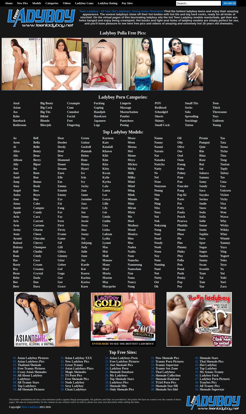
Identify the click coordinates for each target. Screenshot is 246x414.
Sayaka (204, 195)
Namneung (135, 264)
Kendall (107, 147)
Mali (105, 256)
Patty (180, 208)
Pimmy (182, 247)
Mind (131, 186)
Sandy (203, 186)
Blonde (44, 120)
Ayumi (17, 238)
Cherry (38, 243)
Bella (36, 142)
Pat (179, 203)
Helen (85, 155)
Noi (156, 216)
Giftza (62, 251)
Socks (188, 107)
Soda (202, 212)
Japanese (100, 120)
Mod (131, 221)
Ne (156, 173)
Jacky (85, 186)
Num (157, 260)
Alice (16, 151)
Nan (130, 273)
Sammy (204, 177)
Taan (202, 273)
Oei (156, 282)
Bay (15, 269)
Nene (157, 181)
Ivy (83, 181)
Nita (157, 208)
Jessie (84, 221)
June (84, 256)
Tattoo (189, 125)
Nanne (158, 138)
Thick (216, 107)
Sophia (203, 234)
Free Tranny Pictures (31, 368)
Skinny (159, 120)
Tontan (224, 164)
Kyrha (106, 181)
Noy (156, 256)
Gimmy (62, 256)
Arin (16, 216)
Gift (60, 247)
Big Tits (45, 112)
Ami (16, 173)
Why (223, 221)
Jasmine (86, 199)
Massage (125, 107)
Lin (104, 212)
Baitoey (18, 247)
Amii (16, 177)
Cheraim (39, 238)
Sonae (203, 225)
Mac (105, 247)
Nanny (158, 142)
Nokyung (160, 225)
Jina (84, 229)
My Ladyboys (119, 375)
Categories (51, 3)
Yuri (223, 282)
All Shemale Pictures (30, 389)
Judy (84, 247)
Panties (125, 116)
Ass (15, 112)
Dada (36, 277)
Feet (70, 120)
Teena (224, 147)
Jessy (84, 225)
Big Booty (46, 103)
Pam (180, 177)
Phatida (182, 225)
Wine (223, 234)
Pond (180, 269)
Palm (180, 168)
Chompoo (39, 247)
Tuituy (224, 173)
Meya (131, 160)
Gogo (61, 273)
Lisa (105, 225)
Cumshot (73, 112)
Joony (85, 234)
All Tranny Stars (28, 382)
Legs (97, 125)
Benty (37, 151)
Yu (222, 269)
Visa (223, 203)
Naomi (158, 147)
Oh (156, 286)
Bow (36, 190)
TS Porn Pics (73, 375)
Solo (188, 112)
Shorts (159, 116)
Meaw (132, 138)
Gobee (62, 264)
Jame (84, 195)
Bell (35, 138)
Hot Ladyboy (208, 365)
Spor (202, 243)
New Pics (22, 3)
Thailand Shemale (29, 365)
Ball (15, 251)
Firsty (62, 229)
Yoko (223, 260)
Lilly (105, 203)
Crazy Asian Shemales (32, 372)
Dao (36, 282)
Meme (132, 155)
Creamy (38, 269)
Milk (131, 173)
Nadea (132, 247)
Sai (201, 168)
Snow (202, 208)
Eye (60, 199)
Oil (179, 138)
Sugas (203, 247)
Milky (132, 177)
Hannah (86, 151)
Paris (180, 199)
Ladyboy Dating (107, 3)
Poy (179, 286)
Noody (158, 243)
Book (36, 186)
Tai (201, 277)
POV (158, 103)
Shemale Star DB (167, 386)
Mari (105, 269)
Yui (222, 273)
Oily (180, 142)
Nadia (132, 251)
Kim (105, 160)
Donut (62, 164)
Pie (179, 238)
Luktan (107, 234)
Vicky (224, 199)
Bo (35, 168)
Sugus (203, 251)
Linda (106, 216)
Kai (83, 269)
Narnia (158, 151)
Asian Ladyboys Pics (30, 361)
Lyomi (106, 243)
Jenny (85, 216)
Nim (157, 195)
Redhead (160, 107)
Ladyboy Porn (119, 368)
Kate (105, 142)
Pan (179, 181)
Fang (61, 208)
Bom (36, 173)
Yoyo (223, 264)
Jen (83, 212)
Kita (105, 164)
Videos (67, 3)
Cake (36, 203)
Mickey (132, 164)
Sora (202, 238)
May (105, 282)
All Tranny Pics (210, 386)
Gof (60, 269)
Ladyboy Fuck (209, 375)
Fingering (73, 125)
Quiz (202, 147)
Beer (16, 286)
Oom (180, 160)
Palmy (181, 173)
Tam (202, 282)
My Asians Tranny (212, 372)
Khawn (107, 151)
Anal (16, 103)
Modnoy (133, 225)
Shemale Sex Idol (167, 389)
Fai (60, 203)
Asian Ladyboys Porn (124, 358)
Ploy (180, 256)
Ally (16, 164)
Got (60, 282)
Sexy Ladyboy (74, 386)
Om (179, 151)
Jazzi (84, 208)
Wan (223, 212)
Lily (105, 208)
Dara (36, 286)
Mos (130, 243)
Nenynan (160, 186)
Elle (60, 177)
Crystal (38, 273)
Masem (107, 277)
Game (62, 238)
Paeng (181, 164)
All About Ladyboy (29, 375)
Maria (106, 273)
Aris (16, 221)
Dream (62, 168)
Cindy (37, 256)
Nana (131, 277)
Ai (14, 147)
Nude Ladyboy (74, 382)
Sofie (202, 221)
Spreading (191, 116)
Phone (181, 229)
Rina (202, 155)
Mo (130, 216)
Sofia (202, 216)
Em (60, 181)
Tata (223, 142)
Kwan (106, 173)
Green (85, 138)
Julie (84, 251)
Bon (36, 177)
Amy (16, 186)
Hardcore (100, 116)
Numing (159, 264)
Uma (223, 181)
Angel (17, 190)
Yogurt (224, 256)
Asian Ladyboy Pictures (33, 358)
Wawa (224, 216)
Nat (156, 155)
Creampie (73, 103)
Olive (180, 147)
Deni (61, 151)
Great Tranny (74, 365)
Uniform (218, 120)
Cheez (37, 234)
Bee (15, 282)
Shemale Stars (209, 358)
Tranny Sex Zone (166, 368)
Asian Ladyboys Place (79, 368)
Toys (215, 116)
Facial (71, 116)
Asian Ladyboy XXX (78, 358)
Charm (38, 229)
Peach (181, 216)
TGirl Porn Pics (165, 382)
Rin (201, 151)
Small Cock (162, 125)
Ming (131, 190)
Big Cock (46, 107)
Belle (36, 147)
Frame (62, 234)
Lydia (106, 238)
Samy (202, 181)
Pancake (183, 186)
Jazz (84, 203)
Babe (16, 116)
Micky (132, 168)
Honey (85, 164)
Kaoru (85, 273)
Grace (62, 286)
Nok (157, 221)
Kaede (85, 264)
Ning (157, 203)
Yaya (223, 247)
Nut (156, 273)
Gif (60, 243)
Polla (180, 260)
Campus (38, 208)
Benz (36, 155)
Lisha (106, 229)
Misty (131, 212)
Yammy (225, 243)
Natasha (159, 160)
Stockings (191, 120)
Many (106, 264)
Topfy (224, 168)
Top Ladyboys (27, 386)
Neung (158, 190)
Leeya (106, 199)
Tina (223, 155)
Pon (179, 264)
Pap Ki (182, 195)
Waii (223, 208)
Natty (157, 168)
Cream (37, 264)
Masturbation (129, 112)
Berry (37, 160)
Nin (156, 199)
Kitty (105, 168)
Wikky (224, 229)
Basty (16, 264)
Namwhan (134, 269)
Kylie (105, 177)
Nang (131, 286)
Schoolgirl (161, 112)
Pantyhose (126, 120)
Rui (201, 164)
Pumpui (204, 142)
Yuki (223, 277)
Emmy (62, 195)
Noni (157, 234)
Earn (61, 173)
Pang (180, 190)
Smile (202, 203)
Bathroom (19, 125)
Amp (16, 181)
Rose (202, 160)
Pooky (181, 277)
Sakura (204, 173)
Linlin (106, 221)
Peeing (124, 125)
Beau (16, 273)
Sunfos (203, 256)
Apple (17, 212)
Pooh (180, 273)
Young (216, 125)
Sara (202, 190)
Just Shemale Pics (121, 365)
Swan (202, 264)
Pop (179, 282)
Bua (36, 199)
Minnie (132, 199)
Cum (70, 107)
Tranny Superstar (167, 365)
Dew (60, 155)
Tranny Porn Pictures (169, 361)
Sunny (203, 260)
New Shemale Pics (167, 358)
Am (15, 168)
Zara (223, 286)
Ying (223, 251)
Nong (157, 229)
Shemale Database (121, 372)
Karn (84, 286)
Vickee (224, 195)
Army (17, 229)
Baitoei (17, 243)
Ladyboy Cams (84, 3)
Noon (157, 251)
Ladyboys (24, 379)
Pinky (181, 251)
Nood (157, 238)
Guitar (85, 142)
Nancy (132, 282)
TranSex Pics (208, 382)
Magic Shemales (75, 372)
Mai (105, 251)
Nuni (157, 269)
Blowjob (45, 125)
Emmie (62, 190)
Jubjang (86, 243)
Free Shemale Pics (77, 379)
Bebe (16, 277)
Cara (36, 216)
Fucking (99, 103)
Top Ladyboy (208, 368)
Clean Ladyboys (75, 389)
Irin (83, 177)
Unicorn (225, 190)
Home (9, 3)
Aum (16, 234)
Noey (157, 212)
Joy (83, 238)
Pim (180, 243)
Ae (15, 138)
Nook (157, 247)
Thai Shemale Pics (212, 361)
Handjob (99, 112)
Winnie (225, 238)
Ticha (224, 151)
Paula (181, 212)
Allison (17, 160)
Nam (131, 256)
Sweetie (204, 269)
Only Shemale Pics (122, 389)
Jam (84, 190)
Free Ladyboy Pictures (124, 361)
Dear (61, 138)
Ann (16, 199)
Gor (60, 277)
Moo (131, 238)
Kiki (105, 155)
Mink (131, 195)
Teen (215, 103)
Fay (60, 216)
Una (223, 186)
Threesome (219, 112)
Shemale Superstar (212, 389)
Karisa (85, 282)
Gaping (98, 107)
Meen (131, 142)
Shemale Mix (118, 386)
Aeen (16, 142)
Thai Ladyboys (165, 372)
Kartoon (107, 138)
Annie (17, 208)
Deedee (62, 142)
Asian (16, 107)
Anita (16, 195)
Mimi (131, 181)
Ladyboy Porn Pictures (215, 379)
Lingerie (125, 103)
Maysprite (109, 286)
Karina (85, 277)
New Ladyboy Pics (77, 361)
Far (60, 212)
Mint (131, 203)
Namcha (133, 260)
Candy (37, 212)
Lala (105, 186)
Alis (15, 155)
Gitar (61, 260)
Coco (36, 260)
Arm (16, 225)
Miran (132, 208)
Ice (83, 173)
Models (36, 3)
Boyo (36, 195)
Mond (132, 229)
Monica (133, 234)
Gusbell (86, 147)
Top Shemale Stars (122, 379)
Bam (16, 256)
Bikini (44, 116)
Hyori (85, 168)
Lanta (106, 190)
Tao (222, 138)
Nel (156, 177)
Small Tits (191, 103)
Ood (180, 155)
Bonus (37, 181)
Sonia (202, 229)
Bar (15, 260)
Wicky (224, 225)
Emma (62, 186)
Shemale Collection (168, 375)
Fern (61, 221)
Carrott (38, 221)
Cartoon (38, 225)
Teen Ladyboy (30, 407)
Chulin (37, 251)
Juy (83, 260)
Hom (84, 160)
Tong (223, 160)
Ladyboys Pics (119, 382)
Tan (201, 286)
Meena (132, 147)
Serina (203, 199)
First (61, 225)
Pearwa (182, 221)
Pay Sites (127, 3)
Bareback (19, 120)
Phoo (180, 234)
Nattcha (159, 164)
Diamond (64, 160)
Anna (16, 203)
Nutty (158, 277)
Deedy (62, 147)
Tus (222, 177)
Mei (130, 151)
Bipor (37, 164)
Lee (104, 195)
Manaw (107, 260)
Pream (203, 138)
